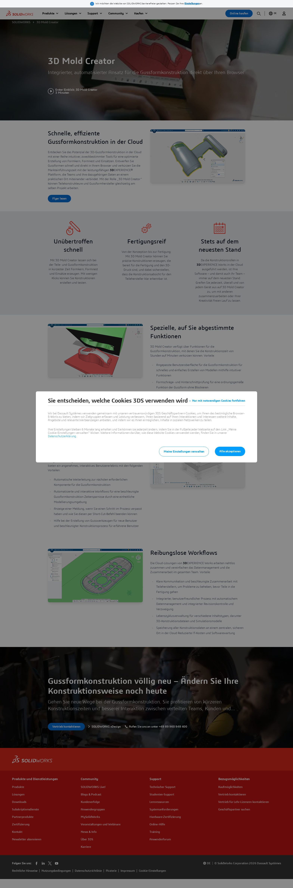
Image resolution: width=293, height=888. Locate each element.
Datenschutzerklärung (62, 436)
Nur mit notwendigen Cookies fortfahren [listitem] (218, 400)
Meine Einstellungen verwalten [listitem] (184, 451)
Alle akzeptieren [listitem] (230, 451)
